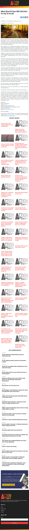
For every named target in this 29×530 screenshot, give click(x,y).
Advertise (2, 510)
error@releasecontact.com (11, 114)
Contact (2, 512)
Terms (2, 507)
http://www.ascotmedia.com (9, 109)
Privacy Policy (3, 508)
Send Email (5, 104)
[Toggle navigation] (2, 7)
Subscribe (14, 523)
